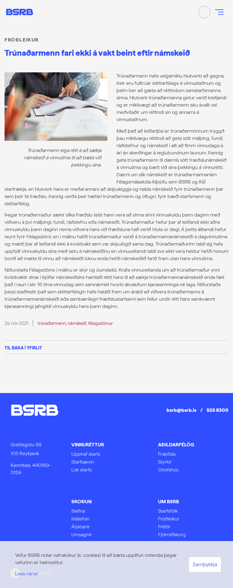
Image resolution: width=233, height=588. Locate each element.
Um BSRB (168, 501)
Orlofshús (168, 470)
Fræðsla (166, 454)
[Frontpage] (19, 12)
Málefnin (80, 519)
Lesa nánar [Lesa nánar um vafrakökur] (26, 573)
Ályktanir (80, 527)
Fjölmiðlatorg (172, 534)
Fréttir (164, 527)
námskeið (77, 323)
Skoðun (81, 501)
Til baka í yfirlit (23, 347)
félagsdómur (100, 323)
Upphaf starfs (85, 454)
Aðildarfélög (176, 445)
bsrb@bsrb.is (181, 410)
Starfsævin (82, 462)
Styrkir (165, 462)
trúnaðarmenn (52, 323)
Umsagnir (81, 534)
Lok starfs (81, 470)
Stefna (78, 511)
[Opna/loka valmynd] (219, 12)
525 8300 (217, 410)
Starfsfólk (168, 511)
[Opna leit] (204, 12)
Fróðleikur (168, 519)
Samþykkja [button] (205, 564)
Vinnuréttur (87, 445)
